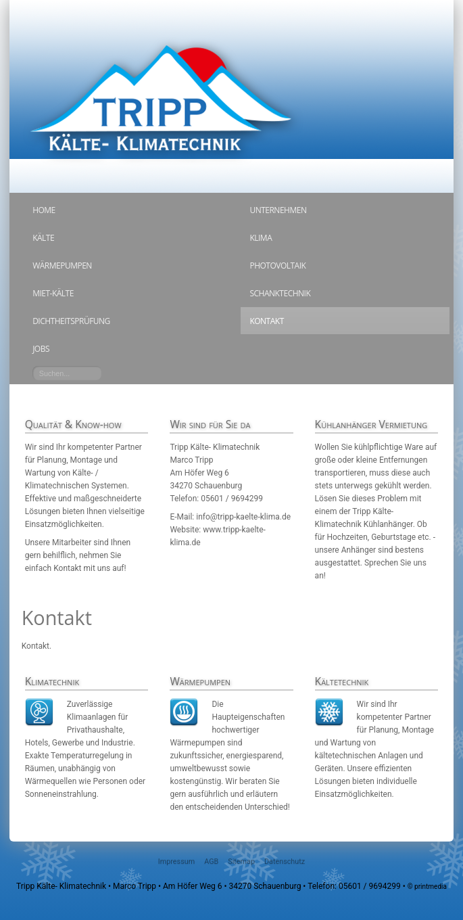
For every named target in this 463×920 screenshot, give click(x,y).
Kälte (43, 238)
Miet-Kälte (53, 293)
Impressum (176, 861)
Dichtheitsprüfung (71, 321)
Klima (260, 238)
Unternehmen (277, 210)
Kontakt (266, 321)
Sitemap (241, 861)
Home (43, 210)
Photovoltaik (277, 265)
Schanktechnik (279, 293)
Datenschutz (284, 861)
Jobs (40, 348)
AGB (211, 861)
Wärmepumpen (62, 265)
